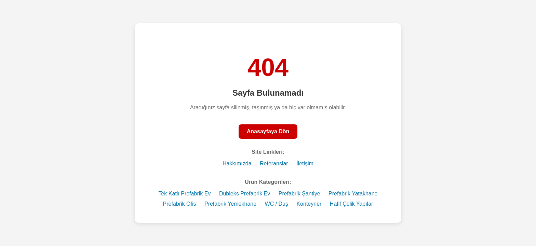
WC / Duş (276, 204)
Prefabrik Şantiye (299, 193)
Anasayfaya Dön (268, 131)
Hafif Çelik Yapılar (351, 204)
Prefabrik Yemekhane (230, 204)
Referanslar (274, 163)
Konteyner (308, 204)
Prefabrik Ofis (179, 204)
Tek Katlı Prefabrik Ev (184, 193)
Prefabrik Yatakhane (353, 193)
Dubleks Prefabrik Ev (244, 193)
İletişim (304, 163)
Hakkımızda (237, 163)
